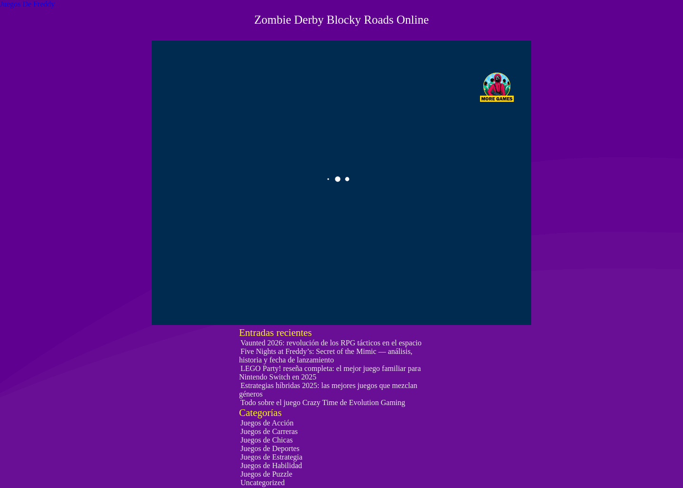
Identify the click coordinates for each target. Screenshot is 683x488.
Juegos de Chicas (266, 440)
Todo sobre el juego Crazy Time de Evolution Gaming (322, 402)
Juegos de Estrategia (271, 457)
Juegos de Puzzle (266, 474)
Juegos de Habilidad (271, 465)
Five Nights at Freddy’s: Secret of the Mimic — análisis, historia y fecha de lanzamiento (326, 355)
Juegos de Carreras (269, 431)
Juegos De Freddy (27, 4)
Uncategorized (262, 483)
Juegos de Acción (267, 423)
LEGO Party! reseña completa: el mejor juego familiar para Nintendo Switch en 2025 (330, 372)
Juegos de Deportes (269, 448)
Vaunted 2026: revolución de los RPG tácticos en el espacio (331, 343)
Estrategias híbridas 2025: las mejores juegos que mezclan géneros (328, 389)
